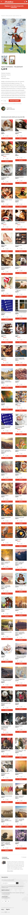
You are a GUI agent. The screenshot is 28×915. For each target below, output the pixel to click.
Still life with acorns (5, 750)
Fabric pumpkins (19, 725)
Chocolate (3, 335)
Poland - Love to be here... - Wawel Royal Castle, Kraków (20, 633)
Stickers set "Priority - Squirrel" (6, 313)
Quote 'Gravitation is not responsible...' (6, 267)
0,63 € (2, 133)
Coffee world (18, 403)
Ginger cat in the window (20, 312)
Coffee (16, 335)
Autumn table (18, 539)
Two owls (3, 655)
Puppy (2, 132)
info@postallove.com (6, 897)
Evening (3, 403)
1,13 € (16, 586)
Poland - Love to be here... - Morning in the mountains (6, 451)
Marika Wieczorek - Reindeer (5, 774)
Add (7, 138)
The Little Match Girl (20, 679)
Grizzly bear (18, 267)
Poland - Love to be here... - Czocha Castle (6, 381)
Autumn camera (4, 495)
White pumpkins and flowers (5, 704)
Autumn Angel (18, 495)
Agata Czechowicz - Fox (17, 15)
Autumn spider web (19, 517)
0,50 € (4, 156)
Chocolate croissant (20, 222)
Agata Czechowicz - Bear (20, 585)
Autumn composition (6, 517)
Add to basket (14, 100)
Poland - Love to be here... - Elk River (19, 796)
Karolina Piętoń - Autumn (19, 200)
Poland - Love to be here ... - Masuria (20, 290)
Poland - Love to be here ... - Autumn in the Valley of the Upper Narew (20, 656)
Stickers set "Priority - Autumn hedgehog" (6, 427)
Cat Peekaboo (18, 132)
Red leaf (17, 703)
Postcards (3, 15)
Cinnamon (3, 358)
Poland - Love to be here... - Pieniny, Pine (20, 358)
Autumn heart (18, 473)
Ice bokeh (17, 380)
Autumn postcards (9, 15)
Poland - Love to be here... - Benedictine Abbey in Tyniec (19, 819)
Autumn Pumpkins (5, 154)
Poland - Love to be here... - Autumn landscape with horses (6, 819)
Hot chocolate (18, 245)
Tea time (3, 222)
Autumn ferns (4, 473)
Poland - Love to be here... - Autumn (5, 562)
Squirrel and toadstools (20, 450)
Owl (16, 154)
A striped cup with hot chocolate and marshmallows (6, 726)
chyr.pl (7, 912)
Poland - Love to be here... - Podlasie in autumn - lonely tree (6, 843)
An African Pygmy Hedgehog (5, 177)
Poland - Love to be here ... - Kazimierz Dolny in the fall (6, 680)
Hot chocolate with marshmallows (19, 427)
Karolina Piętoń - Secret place (6, 200)
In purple (17, 842)
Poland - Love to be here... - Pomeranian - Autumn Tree (6, 586)
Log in (2, 103)
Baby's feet (3, 245)
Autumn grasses (19, 773)
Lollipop (3, 289)
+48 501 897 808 (4, 896)
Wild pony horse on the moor (6, 632)
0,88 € (2, 246)
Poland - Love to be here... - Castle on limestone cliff (19, 562)
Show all (24, 857)
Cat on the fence (19, 609)
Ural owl (3, 539)
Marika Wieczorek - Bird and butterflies (20, 751)
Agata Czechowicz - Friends (5, 610)
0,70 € (18, 337)
